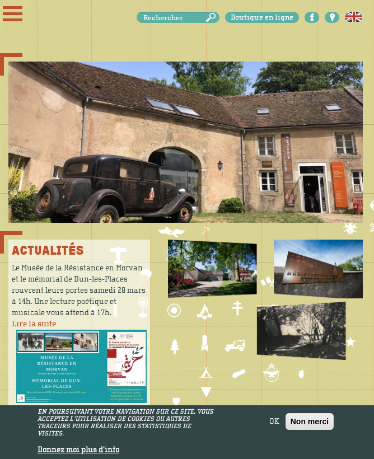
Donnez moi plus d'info (78, 452)
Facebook (312, 17)
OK (274, 424)
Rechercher (212, 17)
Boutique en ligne (262, 17)
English (353, 17)
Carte (332, 17)
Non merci (310, 424)
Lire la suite (34, 324)
